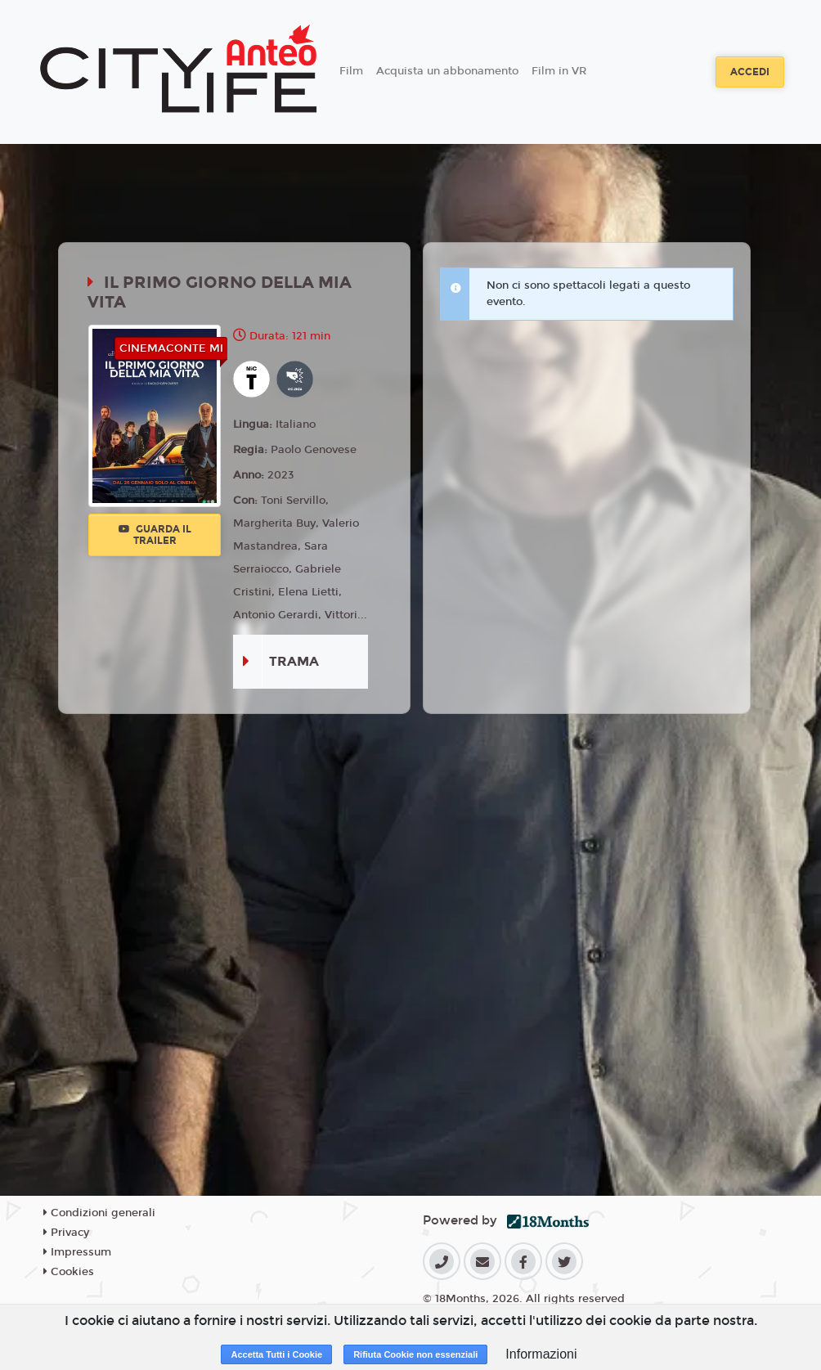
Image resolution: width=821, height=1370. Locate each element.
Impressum (77, 1252)
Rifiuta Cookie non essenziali (415, 1354)
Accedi (749, 72)
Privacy (66, 1232)
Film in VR (559, 71)
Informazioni (540, 1354)
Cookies (68, 1271)
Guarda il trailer (155, 534)
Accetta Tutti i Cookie (276, 1354)
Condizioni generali (99, 1213)
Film (351, 71)
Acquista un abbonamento (447, 71)
